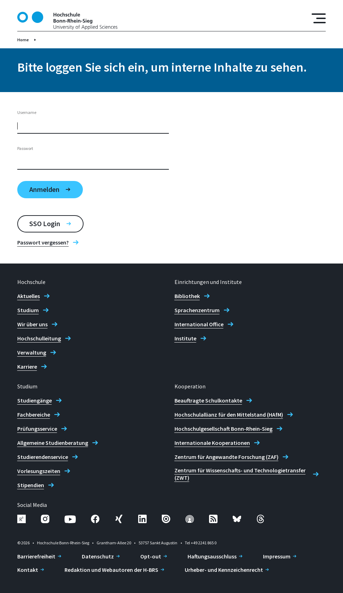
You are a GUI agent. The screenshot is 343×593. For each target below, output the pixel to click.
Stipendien (30, 485)
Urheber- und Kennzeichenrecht (224, 569)
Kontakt (27, 569)
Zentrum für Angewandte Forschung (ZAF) (226, 456)
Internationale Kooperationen (212, 442)
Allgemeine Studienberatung (52, 442)
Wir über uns (32, 324)
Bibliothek (187, 295)
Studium (28, 310)
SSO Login (44, 223)
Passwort (25, 148)
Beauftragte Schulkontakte (208, 400)
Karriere (27, 366)
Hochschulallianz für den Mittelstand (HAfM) (228, 414)
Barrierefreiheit (36, 556)
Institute (185, 338)
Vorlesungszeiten (38, 470)
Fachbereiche (33, 414)
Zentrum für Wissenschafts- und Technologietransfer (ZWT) (240, 474)
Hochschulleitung (39, 338)
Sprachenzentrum (197, 310)
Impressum (276, 556)
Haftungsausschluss (212, 556)
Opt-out (150, 556)
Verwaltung (31, 352)
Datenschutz (98, 556)
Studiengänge (34, 400)
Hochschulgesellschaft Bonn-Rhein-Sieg (223, 428)
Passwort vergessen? (43, 242)
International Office (198, 324)
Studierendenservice (42, 456)
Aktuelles (28, 295)
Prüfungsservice (37, 428)
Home (23, 39)
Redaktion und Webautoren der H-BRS (111, 569)
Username (26, 112)
